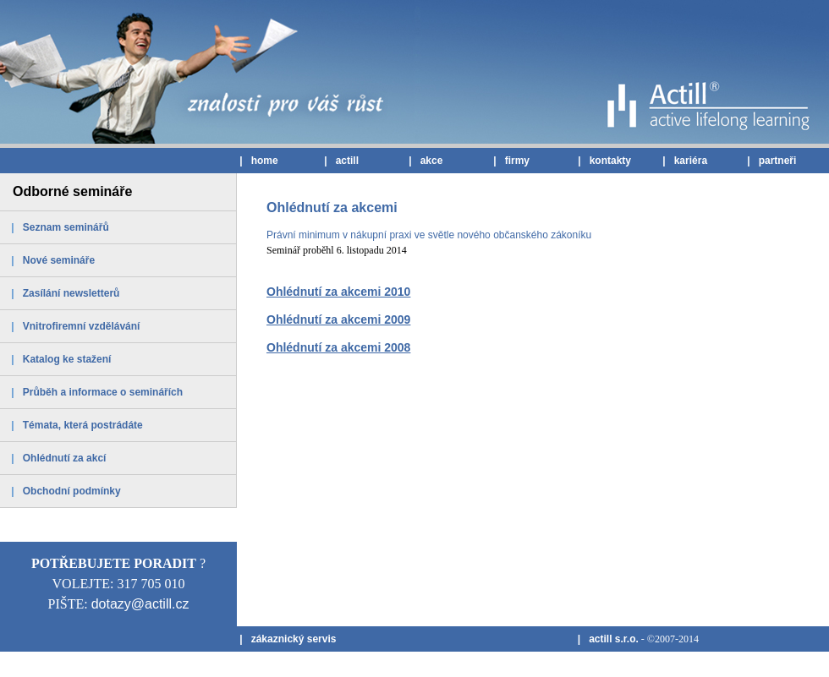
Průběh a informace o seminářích (103, 392)
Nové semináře (59, 260)
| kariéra (683, 161)
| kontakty (603, 161)
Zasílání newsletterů (71, 293)
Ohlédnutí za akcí (65, 458)
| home (257, 161)
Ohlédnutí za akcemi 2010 (338, 291)
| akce (424, 161)
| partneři (770, 161)
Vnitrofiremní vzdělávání (81, 326)
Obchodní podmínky (72, 491)
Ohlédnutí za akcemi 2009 (338, 319)
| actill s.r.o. (606, 639)
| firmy (510, 161)
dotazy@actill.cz (140, 604)
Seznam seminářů (66, 227)
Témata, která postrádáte (83, 425)
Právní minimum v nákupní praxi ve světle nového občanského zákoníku (428, 235)
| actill (340, 161)
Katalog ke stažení (67, 359)
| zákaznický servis (286, 639)
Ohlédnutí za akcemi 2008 (338, 347)
